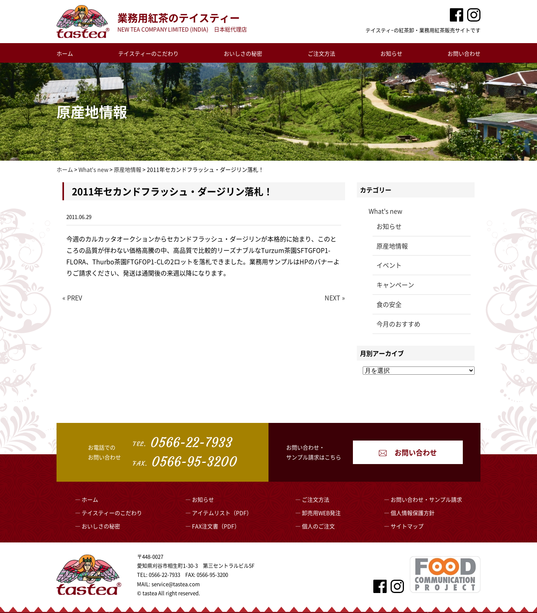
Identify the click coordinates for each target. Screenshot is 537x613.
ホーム (65, 53)
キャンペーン (395, 284)
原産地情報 (392, 245)
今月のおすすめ (398, 323)
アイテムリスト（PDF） (222, 513)
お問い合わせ (464, 53)
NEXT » (335, 297)
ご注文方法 (321, 53)
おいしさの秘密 (243, 53)
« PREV (72, 297)
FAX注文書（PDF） (216, 526)
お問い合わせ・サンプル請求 (426, 499)
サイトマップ (407, 526)
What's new (385, 211)
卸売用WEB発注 (321, 513)
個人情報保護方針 (413, 513)
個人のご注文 (318, 526)
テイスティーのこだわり (148, 53)
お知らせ (391, 53)
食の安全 (389, 304)
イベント (389, 265)
